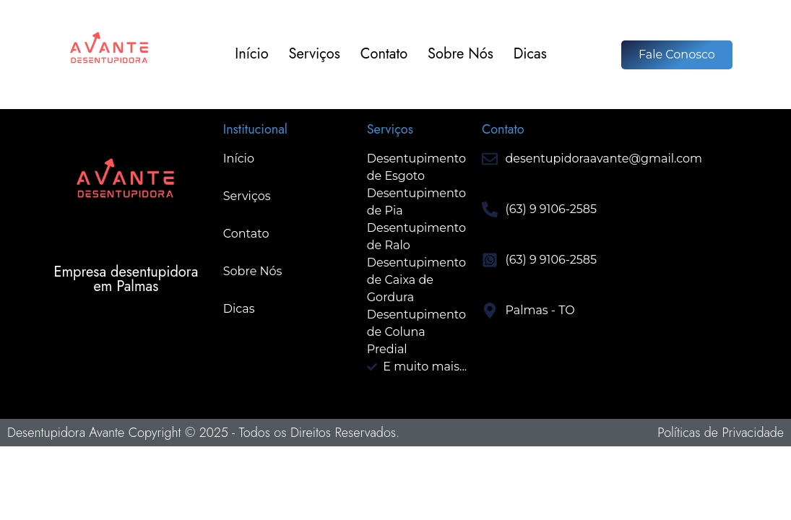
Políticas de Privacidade (720, 432)
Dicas (530, 54)
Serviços (314, 54)
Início (251, 54)
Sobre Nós (460, 54)
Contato (383, 54)
